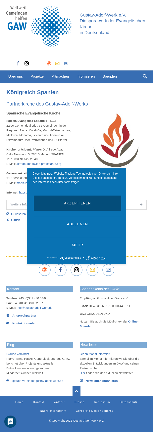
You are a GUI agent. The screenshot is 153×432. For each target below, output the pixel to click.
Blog (10, 345)
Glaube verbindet (17, 354)
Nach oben (76, 391)
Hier (82, 373)
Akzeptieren (77, 203)
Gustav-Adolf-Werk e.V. (103, 15)
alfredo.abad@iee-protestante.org (39, 163)
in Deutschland (94, 32)
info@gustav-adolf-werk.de (35, 307)
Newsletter (88, 345)
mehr (77, 245)
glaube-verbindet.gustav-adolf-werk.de (37, 380)
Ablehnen (77, 224)
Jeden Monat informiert (95, 354)
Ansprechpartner (24, 315)
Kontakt (13, 289)
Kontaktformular (24, 323)
